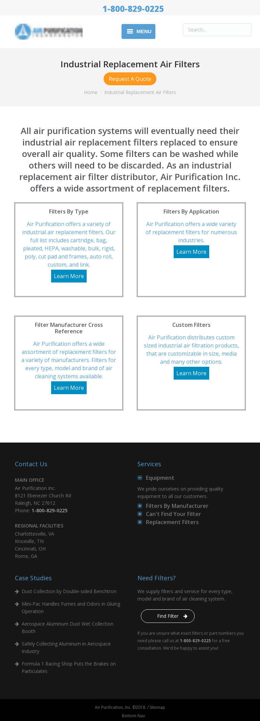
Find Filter (167, 616)
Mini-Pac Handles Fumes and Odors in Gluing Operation (71, 607)
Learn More (69, 276)
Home (91, 92)
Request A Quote (130, 79)
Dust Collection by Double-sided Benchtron (69, 591)
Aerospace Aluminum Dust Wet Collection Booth (67, 627)
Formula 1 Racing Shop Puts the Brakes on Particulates (69, 667)
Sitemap (157, 707)
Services (149, 464)
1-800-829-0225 (133, 8)
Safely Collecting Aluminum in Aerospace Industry (66, 647)
